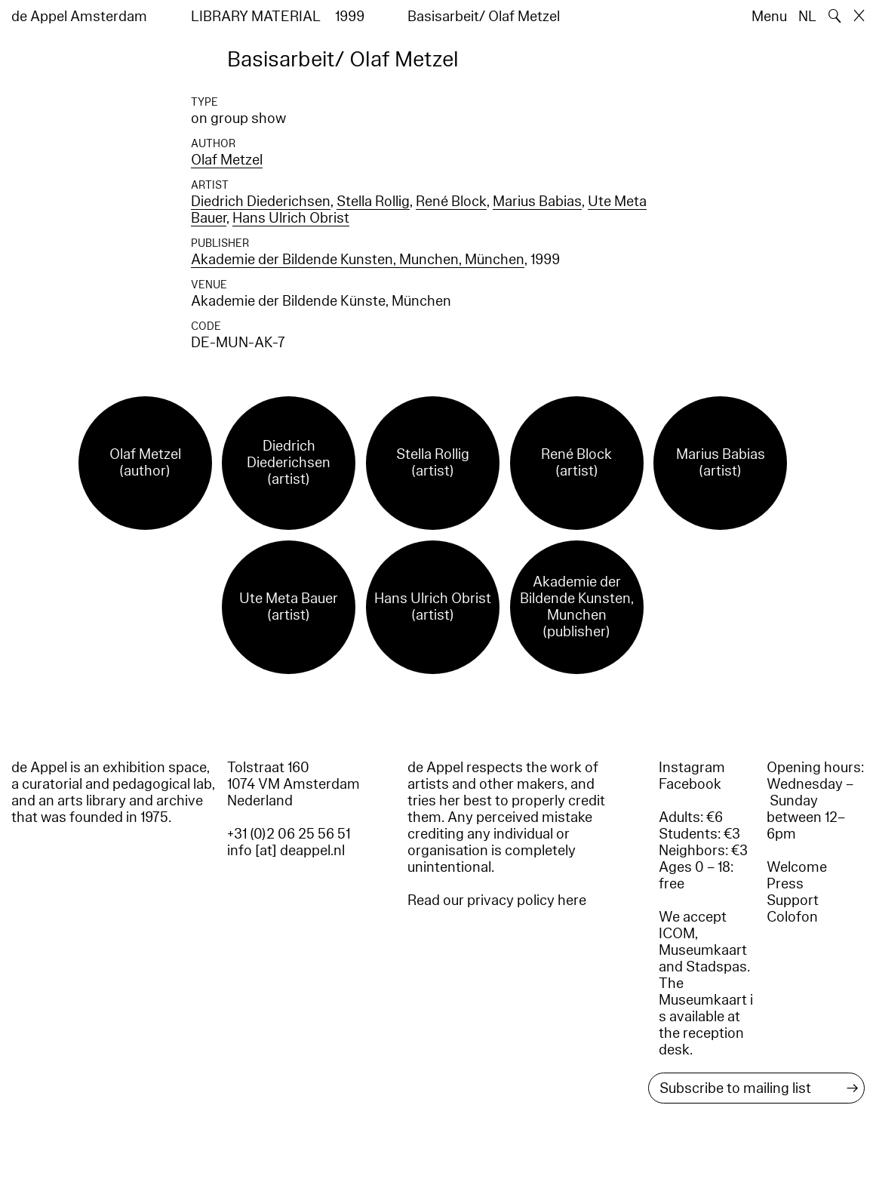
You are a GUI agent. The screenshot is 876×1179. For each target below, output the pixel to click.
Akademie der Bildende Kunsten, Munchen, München (357, 259)
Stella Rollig (373, 201)
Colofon (792, 917)
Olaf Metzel (227, 160)
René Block (451, 201)
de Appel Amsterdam (79, 16)
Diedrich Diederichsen (260, 201)
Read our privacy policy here (496, 900)
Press (785, 884)
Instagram (692, 767)
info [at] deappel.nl (286, 850)
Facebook (690, 784)
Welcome (797, 867)
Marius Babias (537, 201)
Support (793, 900)
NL (807, 16)
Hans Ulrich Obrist (290, 218)
